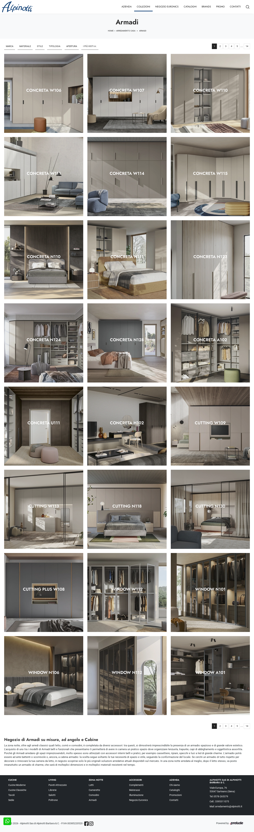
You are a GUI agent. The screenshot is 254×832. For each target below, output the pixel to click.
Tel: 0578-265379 (219, 796)
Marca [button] (9, 46)
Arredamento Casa (125, 31)
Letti (91, 785)
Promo (220, 6)
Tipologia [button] (54, 46)
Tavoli (11, 795)
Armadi (142, 31)
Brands (206, 6)
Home (110, 31)
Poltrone (53, 800)
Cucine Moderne (17, 785)
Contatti (235, 6)
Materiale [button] (25, 46)
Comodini (94, 795)
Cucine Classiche (17, 790)
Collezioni (143, 6)
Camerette (94, 790)
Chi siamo (174, 785)
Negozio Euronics (167, 6)
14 (247, 46)
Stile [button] (40, 46)
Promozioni (175, 795)
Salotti (52, 795)
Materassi (134, 790)
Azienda (127, 6)
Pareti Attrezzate (58, 785)
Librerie (52, 790)
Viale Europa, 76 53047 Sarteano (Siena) (222, 789)
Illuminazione (136, 795)
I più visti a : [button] (90, 46)
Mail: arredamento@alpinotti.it (226, 806)
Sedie (11, 800)
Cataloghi (190, 6)
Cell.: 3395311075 (219, 801)
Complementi (136, 785)
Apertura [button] (71, 46)
